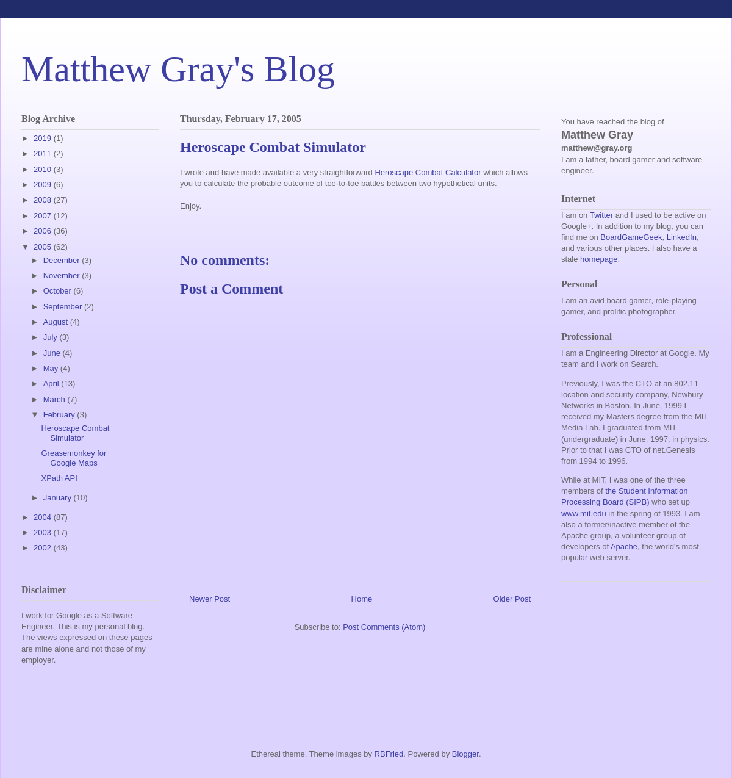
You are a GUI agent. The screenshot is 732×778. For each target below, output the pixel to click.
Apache (624, 546)
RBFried (389, 753)
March (55, 399)
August (56, 321)
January (58, 497)
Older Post (512, 598)
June (53, 353)
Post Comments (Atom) (384, 627)
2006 (44, 231)
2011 (44, 153)
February (60, 414)
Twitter (601, 215)
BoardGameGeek (631, 237)
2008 (44, 199)
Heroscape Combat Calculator (428, 172)
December (62, 260)
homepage (598, 259)
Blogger (465, 753)
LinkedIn (682, 237)
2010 (44, 169)
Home (362, 598)
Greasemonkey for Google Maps (73, 457)
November (62, 275)
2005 (44, 246)
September (63, 306)
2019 (44, 138)
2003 (44, 532)
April (52, 383)
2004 (44, 517)
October (58, 290)
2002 (44, 547)
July (51, 337)
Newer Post (209, 598)
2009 (44, 184)
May (51, 368)
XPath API (59, 478)
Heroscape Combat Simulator (75, 432)
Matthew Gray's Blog (178, 69)
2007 (44, 215)
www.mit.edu (583, 513)
